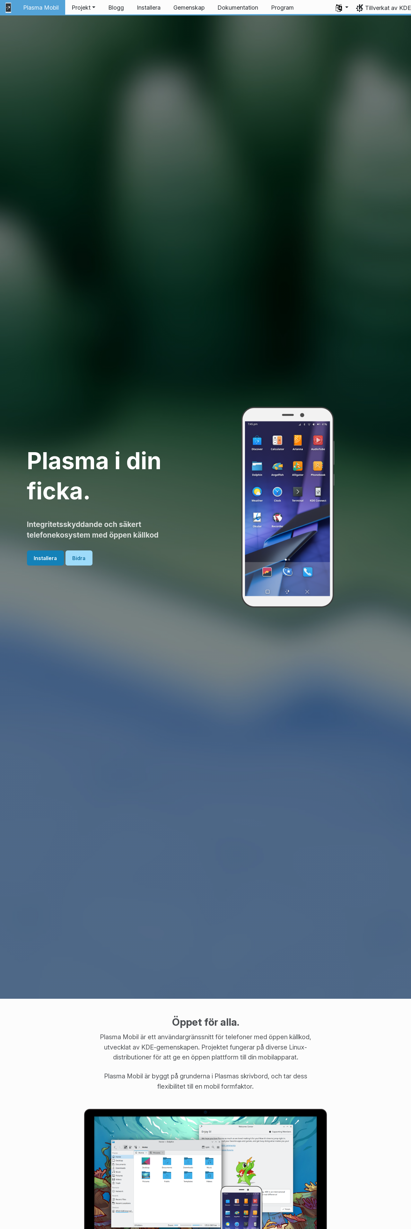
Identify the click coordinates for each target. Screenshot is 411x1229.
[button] (83, 7)
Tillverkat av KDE (388, 7)
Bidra (78, 558)
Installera (45, 558)
